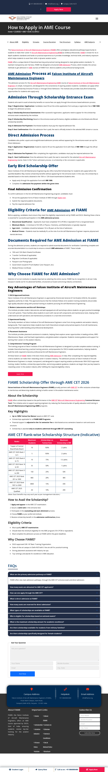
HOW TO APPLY (33, 34)
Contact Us (47, 739)
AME (24, 34)
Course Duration (49, 44)
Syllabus (77, 44)
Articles (36, 766)
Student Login (17, 769)
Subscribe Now (89, 748)
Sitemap (46, 744)
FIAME (53, 52)
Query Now (41, 769)
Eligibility (25, 44)
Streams (36, 44)
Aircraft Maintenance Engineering (45, 55)
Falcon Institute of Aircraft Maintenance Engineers (30, 52)
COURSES (17, 34)
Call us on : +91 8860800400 (66, 769)
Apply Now (58, 9)
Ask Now (22, 688)
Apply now (63, 201)
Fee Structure (65, 44)
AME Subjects (89, 44)
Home (10, 34)
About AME (14, 44)
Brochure (46, 766)
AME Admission (65, 67)
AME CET (74, 396)
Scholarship (38, 739)
